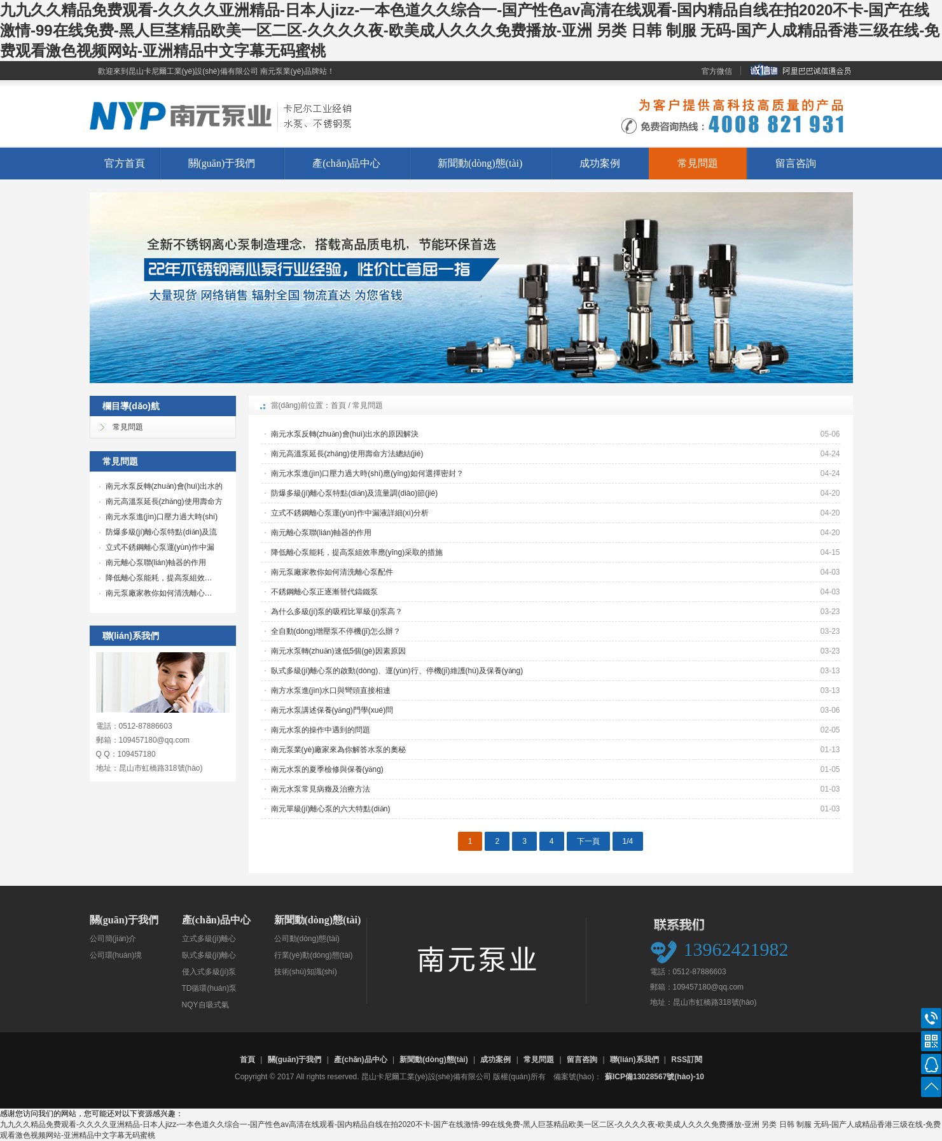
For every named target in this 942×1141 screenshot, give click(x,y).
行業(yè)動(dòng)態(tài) (313, 955)
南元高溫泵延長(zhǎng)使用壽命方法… (161, 502)
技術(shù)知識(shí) (305, 971)
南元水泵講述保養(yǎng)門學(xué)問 (332, 710)
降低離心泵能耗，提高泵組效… (159, 577)
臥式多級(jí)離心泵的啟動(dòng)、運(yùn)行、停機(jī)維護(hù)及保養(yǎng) (397, 670)
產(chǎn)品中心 (346, 163)
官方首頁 (124, 163)
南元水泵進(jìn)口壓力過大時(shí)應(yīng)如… (158, 518)
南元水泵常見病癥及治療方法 (320, 789)
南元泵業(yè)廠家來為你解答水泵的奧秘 (338, 749)
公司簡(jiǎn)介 (113, 938)
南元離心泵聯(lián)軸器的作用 (156, 562)
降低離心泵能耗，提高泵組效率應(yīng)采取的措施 (357, 552)
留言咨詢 (795, 163)
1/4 (628, 841)
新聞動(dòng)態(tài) (480, 163)
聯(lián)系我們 (634, 1059)
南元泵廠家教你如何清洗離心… (159, 593)
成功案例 (599, 163)
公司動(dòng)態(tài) (307, 938)
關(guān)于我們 (222, 163)
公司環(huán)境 (116, 955)
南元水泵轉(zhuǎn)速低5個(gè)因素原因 (338, 651)
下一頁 (588, 841)
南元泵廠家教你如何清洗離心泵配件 (332, 572)
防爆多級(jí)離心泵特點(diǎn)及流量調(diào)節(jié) (354, 493)
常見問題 (697, 163)
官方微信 (717, 71)
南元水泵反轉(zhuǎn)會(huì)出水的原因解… (161, 487)
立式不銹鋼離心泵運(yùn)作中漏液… (156, 548)
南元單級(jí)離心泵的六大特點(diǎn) (331, 808)
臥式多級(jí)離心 (209, 955)
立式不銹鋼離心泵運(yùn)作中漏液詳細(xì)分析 (350, 512)
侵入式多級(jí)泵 (209, 971)
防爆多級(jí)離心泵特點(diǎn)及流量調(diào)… (158, 533)
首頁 (338, 405)
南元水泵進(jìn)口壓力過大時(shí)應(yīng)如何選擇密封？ (367, 473)
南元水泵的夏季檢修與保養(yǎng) (327, 769)
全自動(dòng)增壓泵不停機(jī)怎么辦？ (336, 631)
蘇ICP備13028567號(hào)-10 (654, 1076)
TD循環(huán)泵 (209, 988)
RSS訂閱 (686, 1059)
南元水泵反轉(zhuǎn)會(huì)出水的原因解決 (345, 434)
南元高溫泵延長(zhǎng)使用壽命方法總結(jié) (347, 453)
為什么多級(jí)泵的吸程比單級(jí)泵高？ (337, 611)
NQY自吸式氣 (205, 1004)
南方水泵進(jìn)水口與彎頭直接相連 (331, 690)
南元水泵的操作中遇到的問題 (320, 729)
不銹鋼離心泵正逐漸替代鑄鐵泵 (324, 591)
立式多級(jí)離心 (209, 938)
